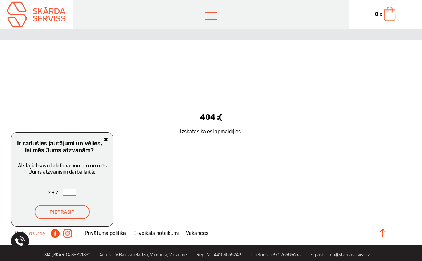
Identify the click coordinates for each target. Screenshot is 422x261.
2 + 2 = (55, 192)
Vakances (197, 233)
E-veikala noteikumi (156, 233)
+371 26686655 (285, 254)
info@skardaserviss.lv (349, 254)
